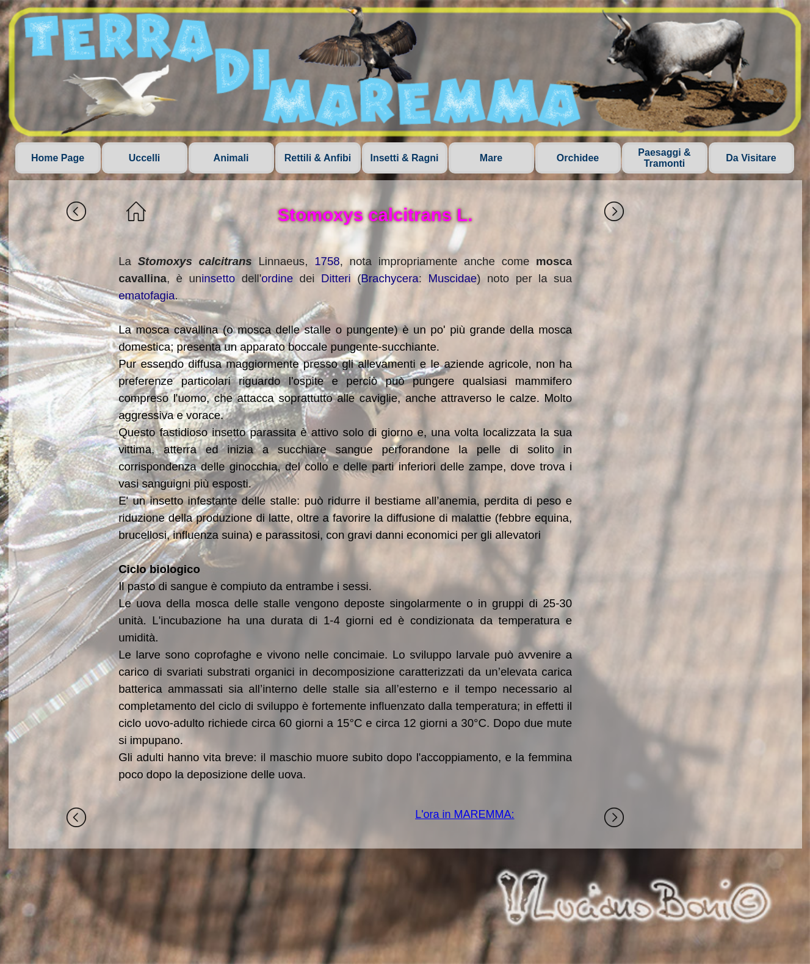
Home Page (57, 158)
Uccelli (145, 158)
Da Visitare (751, 158)
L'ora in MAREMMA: (464, 814)
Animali (231, 158)
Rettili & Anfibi (318, 158)
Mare (491, 158)
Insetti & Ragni (404, 158)
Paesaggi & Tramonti (664, 158)
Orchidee (578, 158)
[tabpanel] (345, 518)
